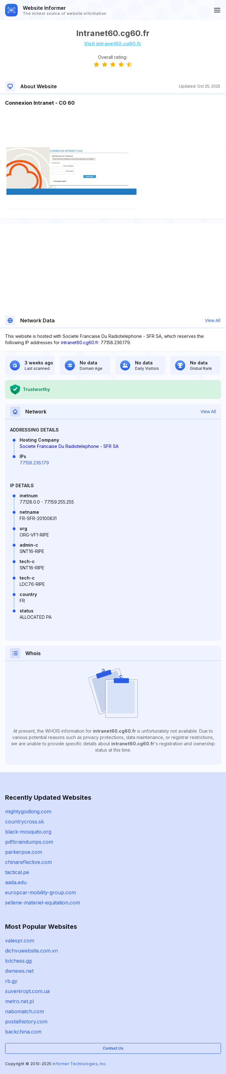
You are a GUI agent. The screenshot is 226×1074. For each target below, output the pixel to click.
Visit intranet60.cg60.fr (112, 43)
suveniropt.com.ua (27, 991)
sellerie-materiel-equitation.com (42, 902)
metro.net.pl (19, 1001)
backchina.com (23, 1031)
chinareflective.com (28, 862)
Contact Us (113, 1048)
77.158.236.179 (34, 462)
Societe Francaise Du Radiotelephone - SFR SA (69, 446)
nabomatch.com (24, 1011)
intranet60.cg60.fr (79, 342)
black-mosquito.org (28, 832)
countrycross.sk (24, 821)
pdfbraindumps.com (29, 842)
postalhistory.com (26, 1021)
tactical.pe (17, 872)
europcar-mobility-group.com (40, 892)
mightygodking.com (28, 811)
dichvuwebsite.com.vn (31, 950)
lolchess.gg (18, 961)
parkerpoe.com (23, 852)
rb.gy (11, 981)
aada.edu (16, 882)
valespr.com (19, 940)
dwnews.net (19, 971)
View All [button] (212, 320)
